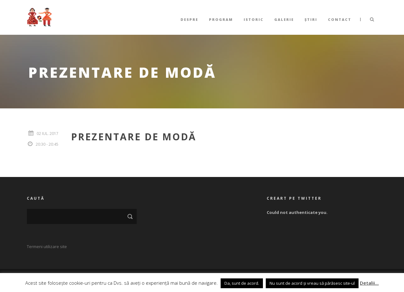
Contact (339, 19)
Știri (311, 19)
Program (221, 19)
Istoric (254, 19)
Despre (189, 19)
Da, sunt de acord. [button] (241, 283)
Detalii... (369, 283)
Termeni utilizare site (47, 246)
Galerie (284, 19)
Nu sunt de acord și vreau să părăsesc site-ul (312, 283)
